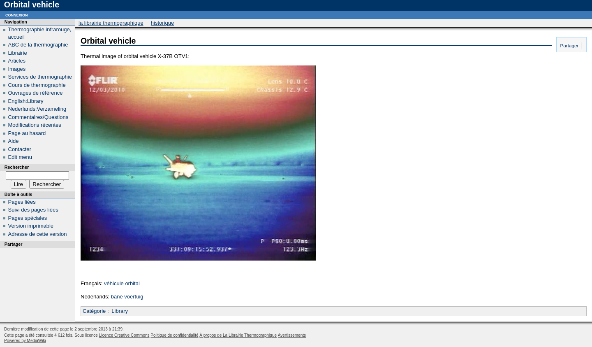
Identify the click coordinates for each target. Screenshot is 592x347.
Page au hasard (27, 133)
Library (119, 311)
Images (17, 69)
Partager (568, 45)
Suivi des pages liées (33, 210)
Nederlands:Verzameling (37, 109)
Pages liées (22, 202)
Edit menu (20, 157)
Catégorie (94, 311)
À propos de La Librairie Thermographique (238, 335)
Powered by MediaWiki (25, 340)
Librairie (17, 53)
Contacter (19, 149)
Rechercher (17, 167)
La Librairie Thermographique (111, 23)
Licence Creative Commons (124, 335)
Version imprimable (31, 226)
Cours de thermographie (37, 85)
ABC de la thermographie (38, 45)
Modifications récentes (34, 125)
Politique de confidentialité (174, 335)
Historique (162, 23)
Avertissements (292, 335)
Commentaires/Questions (38, 117)
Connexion (16, 15)
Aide (13, 141)
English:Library (26, 101)
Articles (17, 61)
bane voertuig (127, 296)
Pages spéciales (27, 218)
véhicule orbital (122, 283)
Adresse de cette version (37, 234)
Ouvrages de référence (35, 93)
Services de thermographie (40, 77)
